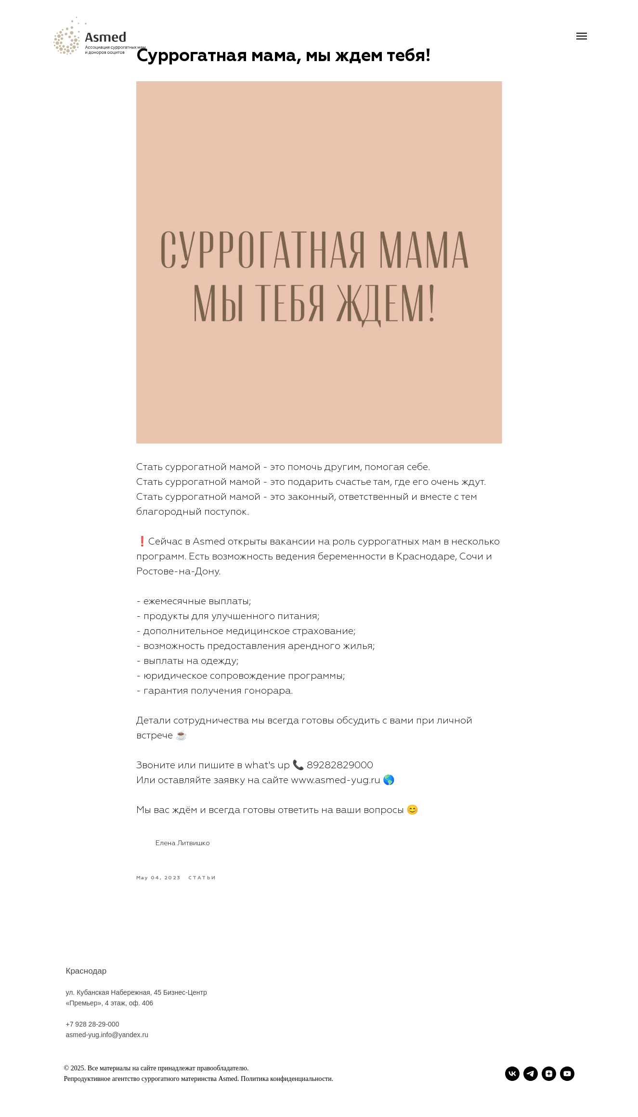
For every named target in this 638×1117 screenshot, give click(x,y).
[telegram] (530, 1073)
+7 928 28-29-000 (92, 1034)
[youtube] (567, 1073)
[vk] (512, 1073)
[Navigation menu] (581, 36)
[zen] (549, 1073)
